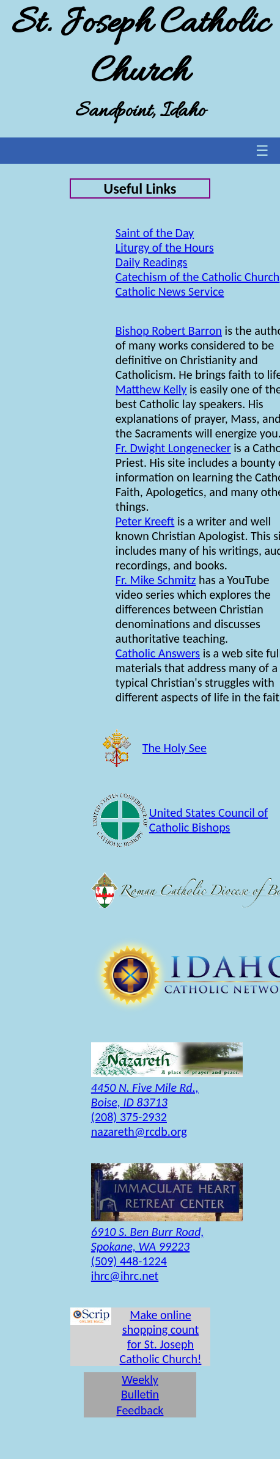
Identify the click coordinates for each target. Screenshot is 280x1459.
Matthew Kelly (151, 389)
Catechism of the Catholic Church (198, 276)
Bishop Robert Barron (169, 330)
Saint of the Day (155, 232)
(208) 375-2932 (129, 1117)
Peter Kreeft (145, 521)
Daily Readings (152, 262)
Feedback (140, 1410)
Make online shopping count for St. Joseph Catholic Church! (161, 1336)
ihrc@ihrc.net (124, 1275)
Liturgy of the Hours (165, 247)
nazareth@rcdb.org (139, 1131)
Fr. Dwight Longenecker (173, 448)
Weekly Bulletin (140, 1387)
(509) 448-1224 (129, 1261)
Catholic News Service (170, 291)
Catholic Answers (158, 653)
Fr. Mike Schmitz (156, 579)
